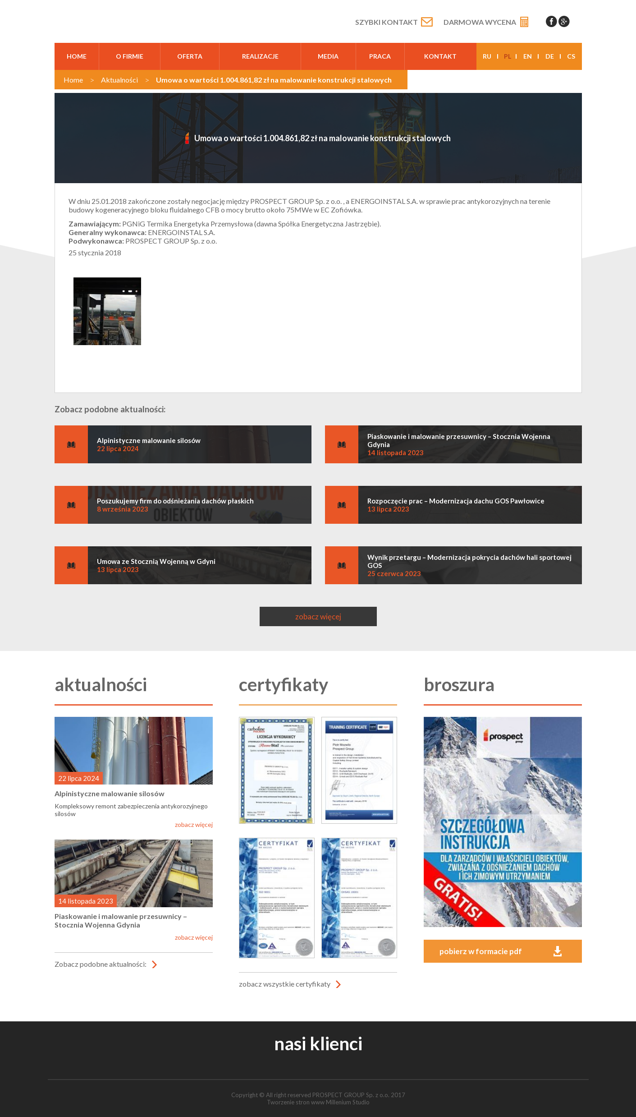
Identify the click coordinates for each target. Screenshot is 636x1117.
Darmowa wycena (480, 22)
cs (571, 56)
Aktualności (119, 79)
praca (380, 56)
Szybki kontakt (386, 22)
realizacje (260, 56)
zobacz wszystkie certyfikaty (284, 983)
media (328, 56)
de (549, 56)
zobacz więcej (318, 616)
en (527, 56)
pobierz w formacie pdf (480, 951)
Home (77, 56)
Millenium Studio (348, 1102)
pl (507, 56)
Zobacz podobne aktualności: (100, 964)
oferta (189, 56)
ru (487, 56)
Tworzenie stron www (296, 1102)
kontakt (440, 56)
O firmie (129, 56)
